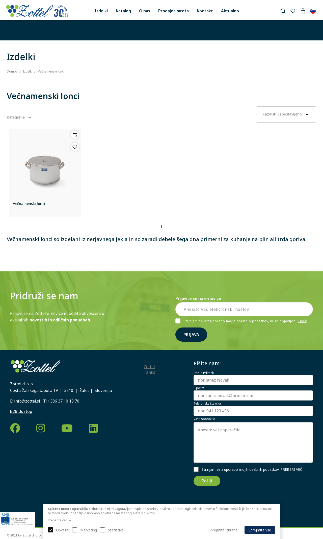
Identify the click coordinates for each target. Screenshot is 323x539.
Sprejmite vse (260, 530)
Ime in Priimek (204, 373)
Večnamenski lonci (51, 71)
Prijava (191, 334)
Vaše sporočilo (204, 419)
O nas (144, 11)
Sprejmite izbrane (223, 530)
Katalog (123, 11)
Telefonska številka (207, 404)
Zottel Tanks (149, 369)
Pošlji (207, 481)
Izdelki (101, 11)
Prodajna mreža (173, 11)
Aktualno (230, 11)
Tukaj (302, 321)
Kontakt (205, 11)
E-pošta (199, 388)
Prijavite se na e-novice (198, 298)
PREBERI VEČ (291, 469)
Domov (12, 71)
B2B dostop (21, 411)
